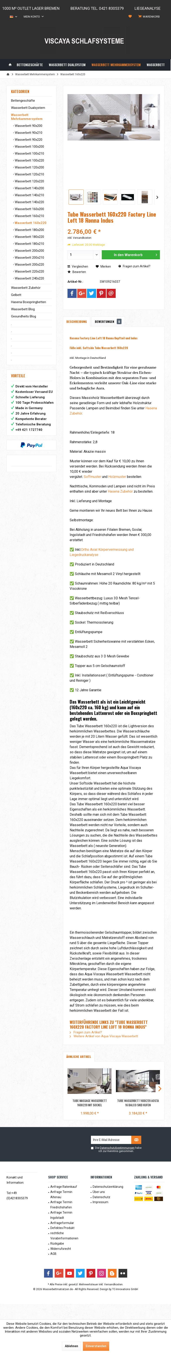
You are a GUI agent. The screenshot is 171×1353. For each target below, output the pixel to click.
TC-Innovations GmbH (125, 1289)
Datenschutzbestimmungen (117, 1147)
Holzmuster (117, 477)
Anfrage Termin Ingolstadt (61, 1215)
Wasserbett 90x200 (28, 126)
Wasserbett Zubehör (26, 288)
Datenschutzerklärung (108, 1186)
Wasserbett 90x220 (28, 140)
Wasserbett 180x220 (29, 237)
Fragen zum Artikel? (134, 266)
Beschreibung (76, 321)
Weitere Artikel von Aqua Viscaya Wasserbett (104, 1036)
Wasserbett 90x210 (28, 133)
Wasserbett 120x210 (29, 174)
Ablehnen (71, 1346)
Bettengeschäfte (23, 101)
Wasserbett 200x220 (29, 264)
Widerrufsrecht (60, 1248)
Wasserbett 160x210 (29, 216)
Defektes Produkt (62, 1228)
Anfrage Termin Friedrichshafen (61, 1204)
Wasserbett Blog (23, 309)
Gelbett (16, 295)
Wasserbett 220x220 (29, 271)
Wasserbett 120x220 (29, 181)
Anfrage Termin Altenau (61, 1194)
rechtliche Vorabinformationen (64, 1235)
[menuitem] (149, 17)
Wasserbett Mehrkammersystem (27, 117)
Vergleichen (77, 266)
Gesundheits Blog (23, 316)
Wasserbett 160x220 (30, 223)
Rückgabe (57, 1243)
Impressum (100, 1202)
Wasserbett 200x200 (29, 251)
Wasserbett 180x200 (29, 230)
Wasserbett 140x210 (29, 195)
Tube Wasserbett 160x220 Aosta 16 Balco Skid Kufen (138, 1102)
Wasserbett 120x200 (29, 167)
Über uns (99, 1192)
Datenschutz (101, 1197)
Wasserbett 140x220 (29, 202)
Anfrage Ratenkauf (63, 1186)
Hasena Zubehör (120, 491)
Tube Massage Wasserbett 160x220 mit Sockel (89, 1102)
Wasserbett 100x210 (29, 153)
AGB (53, 1253)
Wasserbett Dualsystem (28, 108)
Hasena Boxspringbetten (28, 302)
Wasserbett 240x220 (29, 278)
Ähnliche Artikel (78, 1056)
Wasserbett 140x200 (29, 188)
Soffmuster (92, 477)
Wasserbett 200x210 (29, 258)
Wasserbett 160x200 (29, 209)
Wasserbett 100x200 (29, 147)
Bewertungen (108, 321)
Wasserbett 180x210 (29, 244)
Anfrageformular (62, 1223)
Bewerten (76, 272)
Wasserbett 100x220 (29, 160)
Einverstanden (96, 1346)
